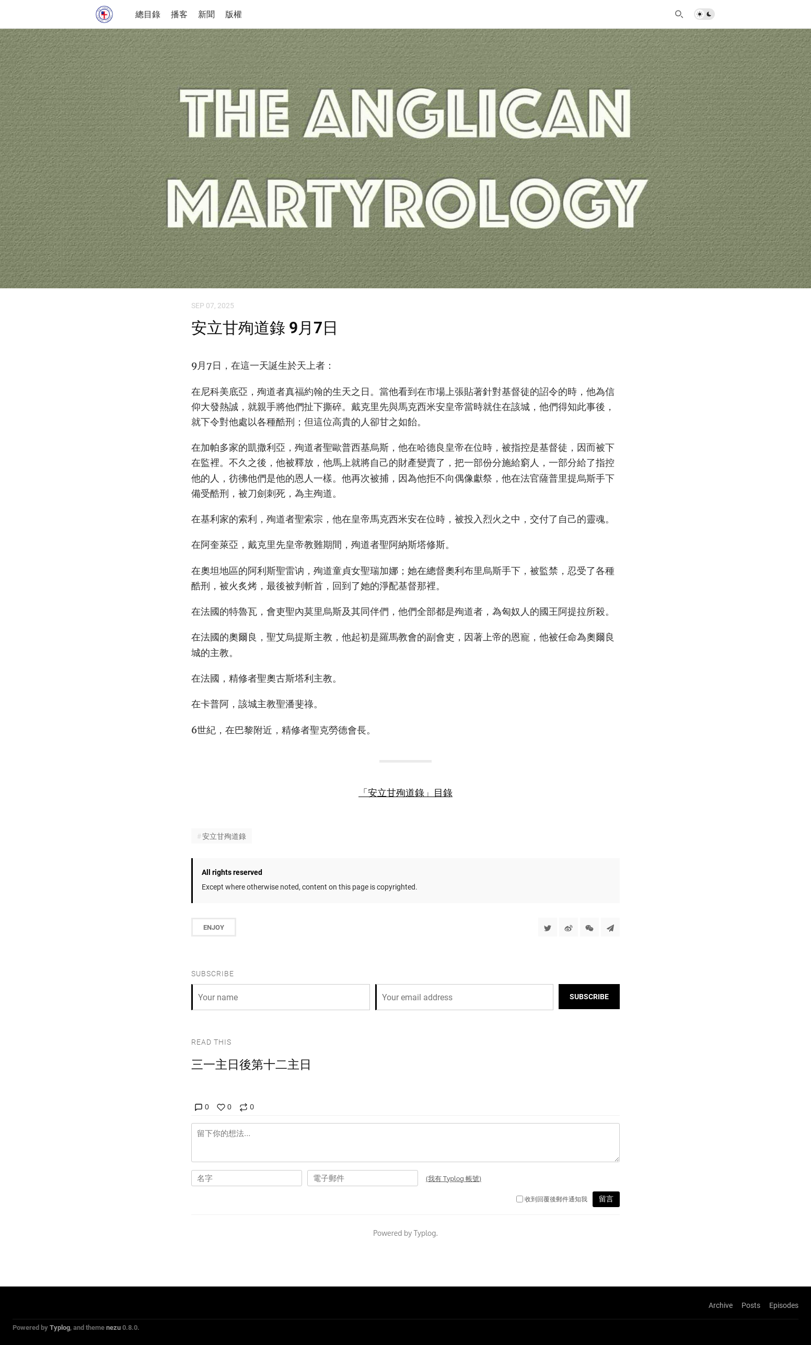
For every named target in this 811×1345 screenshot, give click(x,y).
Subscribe (589, 996)
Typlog (60, 1327)
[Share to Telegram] (610, 927)
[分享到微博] (568, 927)
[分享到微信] (589, 927)
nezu (113, 1327)
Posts (751, 1305)
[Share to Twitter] (547, 927)
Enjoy (213, 927)
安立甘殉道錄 (224, 836)
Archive (721, 1305)
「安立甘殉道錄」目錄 (405, 793)
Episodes (783, 1305)
